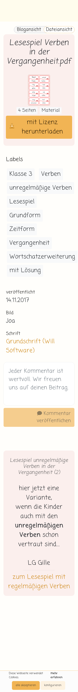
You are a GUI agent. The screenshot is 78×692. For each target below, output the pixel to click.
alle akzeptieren (26, 685)
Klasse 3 (20, 174)
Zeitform (22, 229)
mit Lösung (25, 270)
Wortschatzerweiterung (42, 257)
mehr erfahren (56, 675)
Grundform (24, 215)
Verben (51, 174)
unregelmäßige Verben (40, 188)
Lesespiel (21, 201)
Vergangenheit (29, 243)
